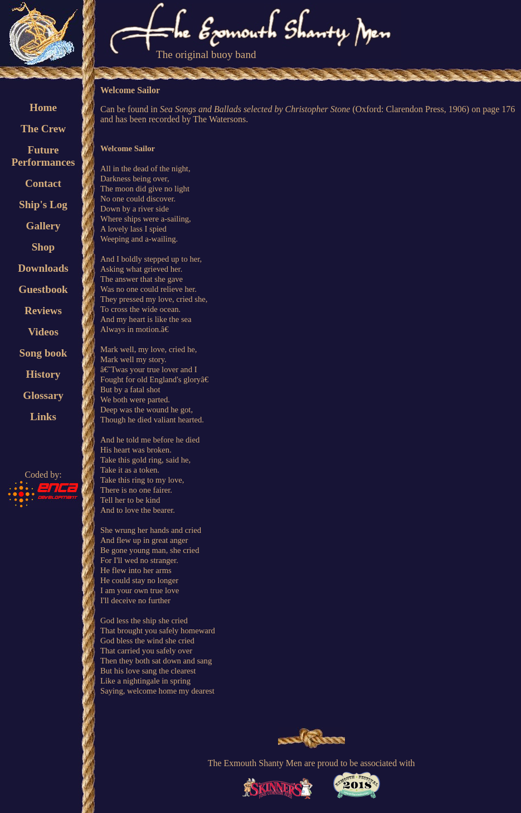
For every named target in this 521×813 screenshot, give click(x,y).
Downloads (43, 268)
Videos (43, 332)
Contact (43, 183)
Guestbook (43, 289)
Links (43, 416)
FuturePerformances (43, 156)
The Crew (43, 128)
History (43, 374)
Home (43, 107)
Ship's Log (43, 204)
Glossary (43, 395)
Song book (43, 353)
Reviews (43, 310)
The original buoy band (206, 54)
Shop (43, 247)
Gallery (43, 226)
